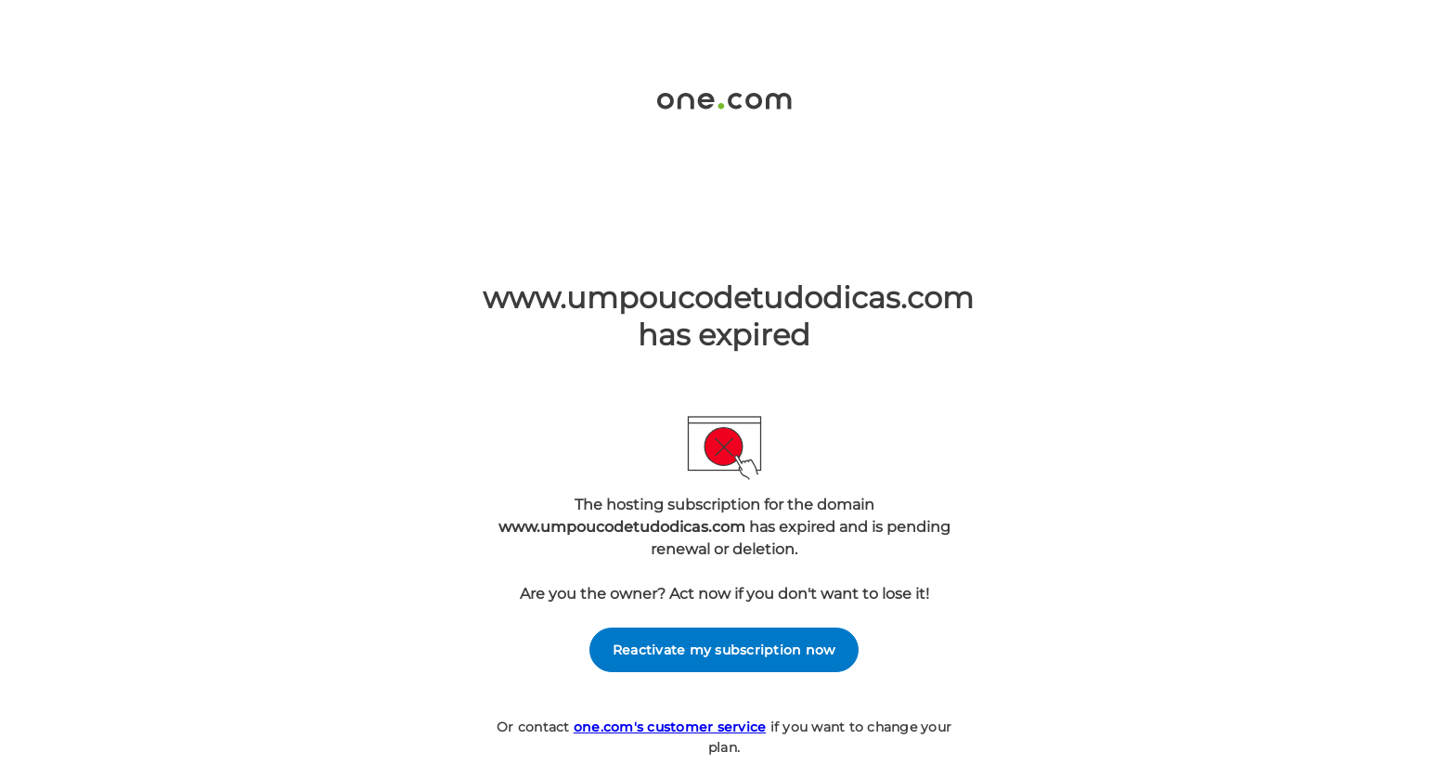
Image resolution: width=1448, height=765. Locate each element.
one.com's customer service (670, 727)
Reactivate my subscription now (724, 650)
